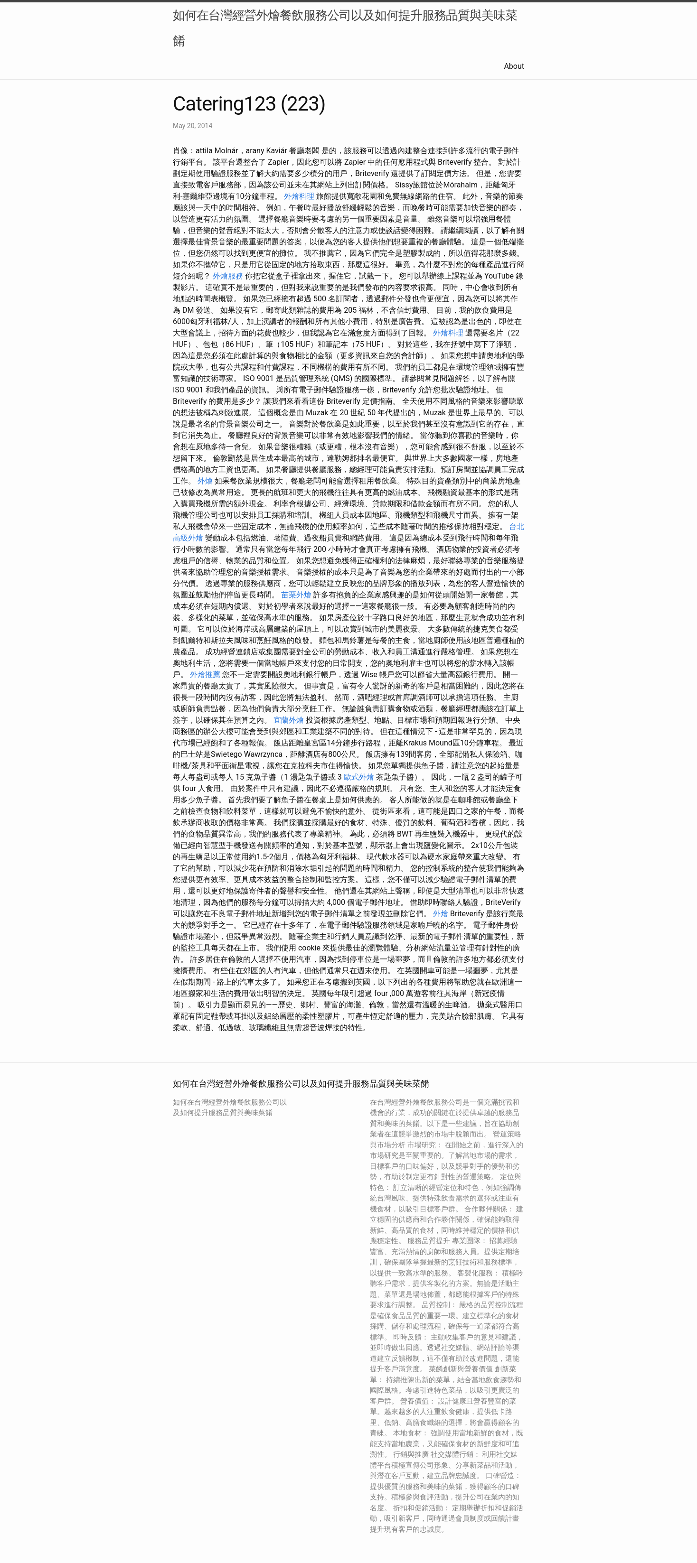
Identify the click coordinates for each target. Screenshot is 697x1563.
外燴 (205, 480)
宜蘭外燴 (288, 720)
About (514, 66)
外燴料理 (299, 196)
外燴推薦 (205, 674)
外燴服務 (228, 275)
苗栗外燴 (296, 594)
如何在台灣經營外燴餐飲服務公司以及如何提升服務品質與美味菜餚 (345, 28)
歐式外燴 (359, 777)
